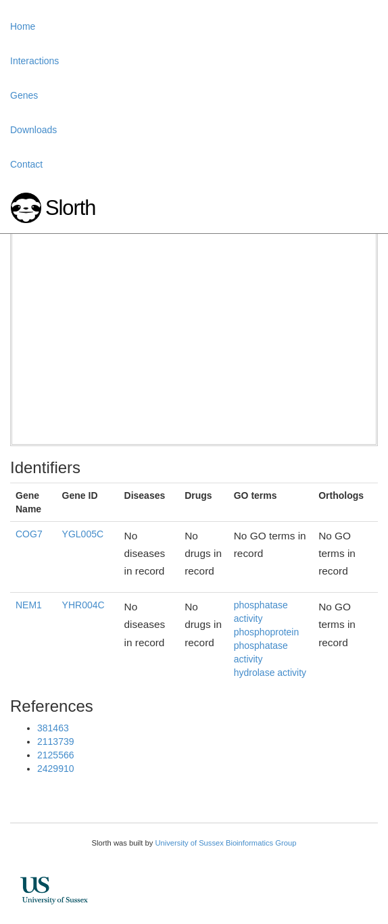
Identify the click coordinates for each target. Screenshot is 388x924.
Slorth (70, 208)
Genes (24, 95)
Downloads (33, 129)
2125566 (55, 755)
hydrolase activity (270, 672)
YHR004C (83, 605)
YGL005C (82, 534)
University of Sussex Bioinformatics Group (225, 843)
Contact (26, 164)
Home (22, 26)
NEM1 (29, 605)
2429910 (55, 768)
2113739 (55, 741)
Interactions (34, 60)
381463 (53, 728)
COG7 (29, 534)
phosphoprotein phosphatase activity (266, 645)
